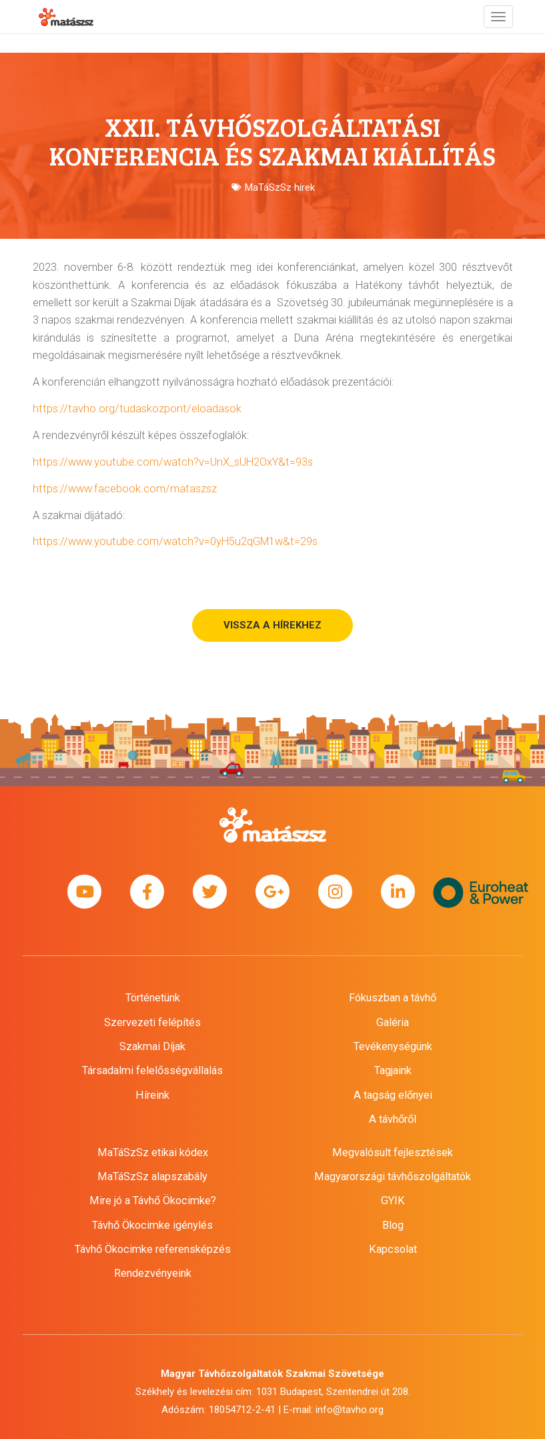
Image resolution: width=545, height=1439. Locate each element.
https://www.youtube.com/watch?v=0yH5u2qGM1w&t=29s (175, 541)
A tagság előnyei (393, 1095)
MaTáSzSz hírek (280, 187)
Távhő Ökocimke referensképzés (153, 1249)
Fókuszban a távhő (392, 997)
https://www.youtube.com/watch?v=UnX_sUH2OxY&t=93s (173, 462)
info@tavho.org (350, 1410)
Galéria (392, 1022)
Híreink (152, 1095)
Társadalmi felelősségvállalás (152, 1070)
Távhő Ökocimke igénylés (152, 1225)
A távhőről (392, 1119)
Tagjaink (393, 1070)
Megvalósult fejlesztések (392, 1152)
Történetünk (152, 997)
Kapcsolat (393, 1249)
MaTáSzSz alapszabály (152, 1176)
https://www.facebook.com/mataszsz (125, 488)
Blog (393, 1225)
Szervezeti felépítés (152, 1022)
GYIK (393, 1200)
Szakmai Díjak (152, 1046)
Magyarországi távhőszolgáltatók (392, 1176)
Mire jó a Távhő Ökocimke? (152, 1200)
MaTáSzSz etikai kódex (152, 1152)
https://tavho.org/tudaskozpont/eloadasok (137, 408)
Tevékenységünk (393, 1046)
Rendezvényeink (152, 1273)
